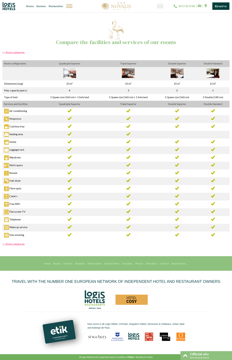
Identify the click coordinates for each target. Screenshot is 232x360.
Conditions (121, 357)
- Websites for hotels (140, 357)
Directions (151, 263)
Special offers (111, 263)
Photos (139, 263)
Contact (164, 263)
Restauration (56, 6)
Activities (127, 263)
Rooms (30, 6)
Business (41, 6)
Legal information (107, 357)
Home (47, 263)
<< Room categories (13, 52)
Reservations (178, 263)
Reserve (221, 6)
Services (68, 263)
